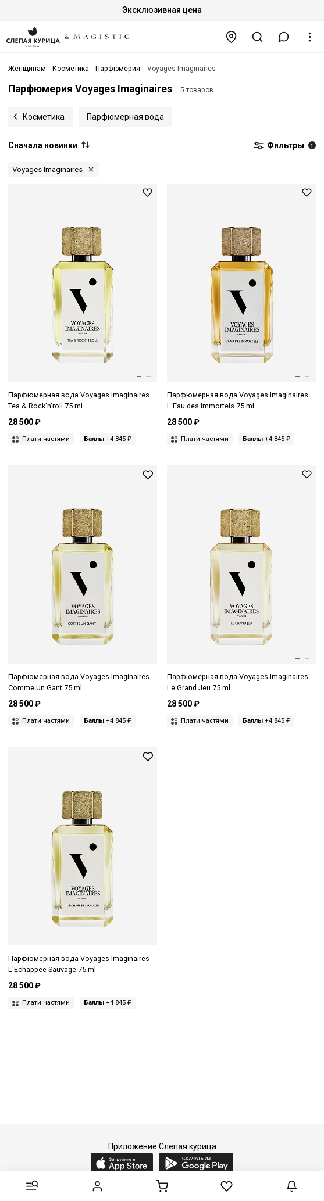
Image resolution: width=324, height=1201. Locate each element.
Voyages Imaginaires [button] (47, 169)
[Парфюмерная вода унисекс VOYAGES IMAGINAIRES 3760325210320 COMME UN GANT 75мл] (82, 579)
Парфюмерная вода (125, 116)
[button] (284, 37)
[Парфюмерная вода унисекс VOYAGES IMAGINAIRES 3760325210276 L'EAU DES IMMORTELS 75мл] (241, 298)
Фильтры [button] (284, 146)
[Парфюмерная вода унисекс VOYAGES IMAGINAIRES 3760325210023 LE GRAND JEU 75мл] (241, 579)
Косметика (44, 116)
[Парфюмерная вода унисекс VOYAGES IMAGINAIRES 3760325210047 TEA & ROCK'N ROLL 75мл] (82, 298)
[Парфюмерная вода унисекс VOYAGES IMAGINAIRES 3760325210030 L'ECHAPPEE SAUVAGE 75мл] (82, 861)
